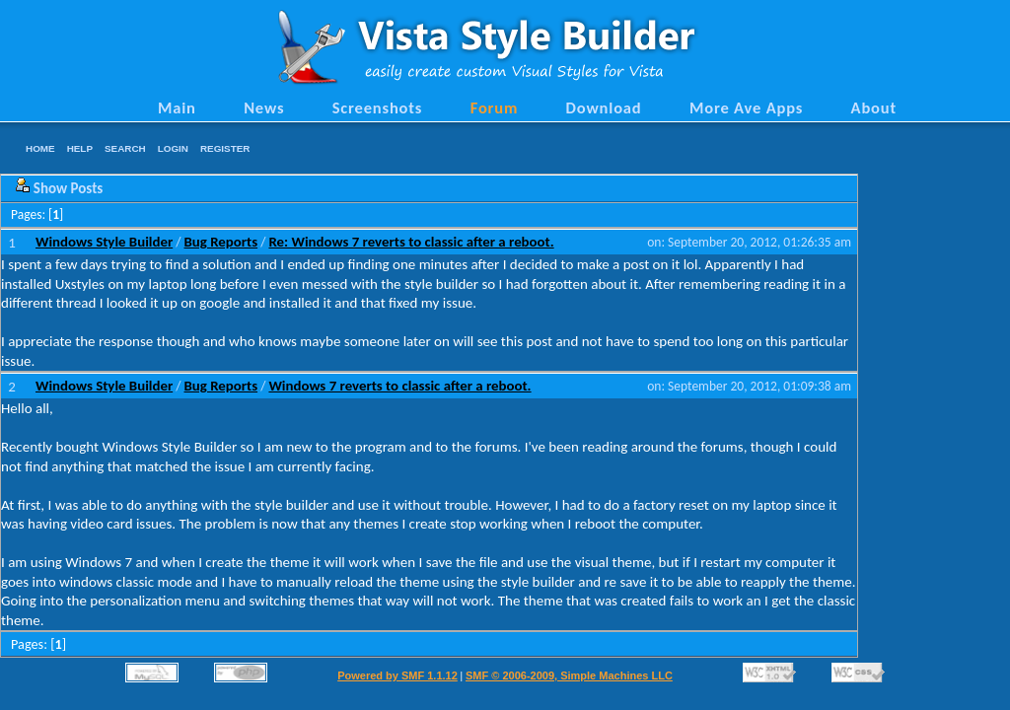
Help (80, 148)
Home (40, 148)
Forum (494, 107)
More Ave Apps (746, 107)
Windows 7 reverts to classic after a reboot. (399, 385)
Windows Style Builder (104, 241)
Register (225, 148)
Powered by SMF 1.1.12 (397, 675)
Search (125, 148)
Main (177, 107)
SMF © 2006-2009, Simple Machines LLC (569, 675)
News (264, 107)
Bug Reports (221, 241)
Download (604, 107)
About (874, 107)
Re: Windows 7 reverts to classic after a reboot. (410, 241)
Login (173, 148)
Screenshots (377, 107)
